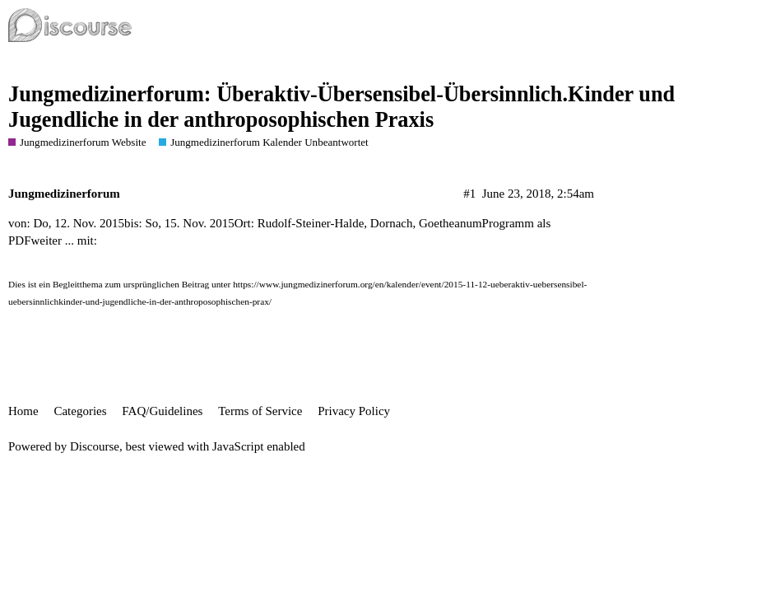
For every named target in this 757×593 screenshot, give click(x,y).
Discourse (94, 446)
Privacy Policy (354, 411)
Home (23, 411)
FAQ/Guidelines (162, 411)
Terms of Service (260, 411)
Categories (79, 411)
